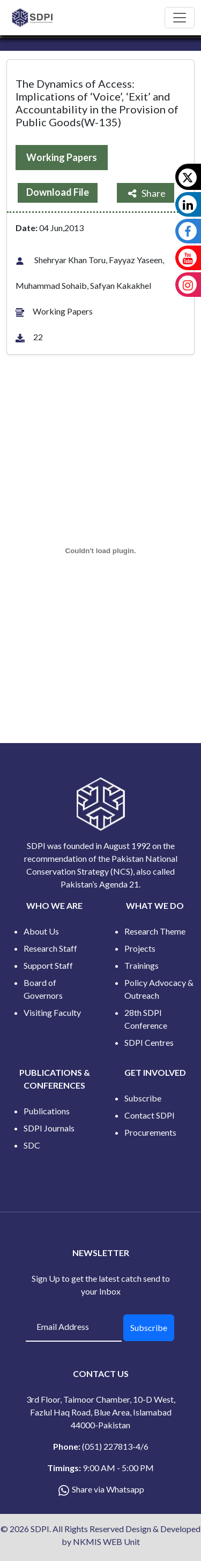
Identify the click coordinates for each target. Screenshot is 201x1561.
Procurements (150, 1132)
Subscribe (142, 1098)
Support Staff (48, 965)
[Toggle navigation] (180, 17)
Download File (57, 192)
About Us (41, 931)
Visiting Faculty (52, 1012)
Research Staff (50, 948)
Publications (47, 1111)
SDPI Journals (49, 1128)
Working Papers (61, 157)
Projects (139, 948)
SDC (32, 1145)
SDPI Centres (149, 1042)
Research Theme (154, 931)
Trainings (141, 965)
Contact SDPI (149, 1115)
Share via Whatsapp (108, 1489)
